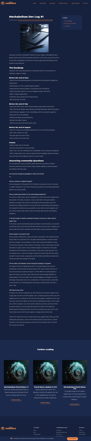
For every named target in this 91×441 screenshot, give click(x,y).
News (34, 430)
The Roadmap (68, 21)
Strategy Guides (36, 434)
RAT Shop (85, 3)
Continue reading (16, 400)
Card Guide (58, 430)
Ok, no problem (72, 439)
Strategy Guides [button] (63, 3)
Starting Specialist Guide (61, 432)
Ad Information (82, 434)
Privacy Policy (82, 432)
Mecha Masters (75, 3)
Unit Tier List (58, 434)
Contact (81, 430)
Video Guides (43, 3)
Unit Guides (52, 3)
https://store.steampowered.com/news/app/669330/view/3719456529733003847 (35, 20)
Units (34, 432)
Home (34, 3)
